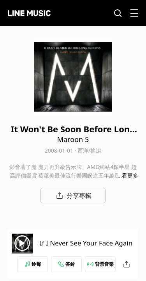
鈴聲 (33, 264)
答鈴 (66, 264)
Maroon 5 (73, 139)
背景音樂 (100, 264)
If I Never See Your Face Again (86, 242)
